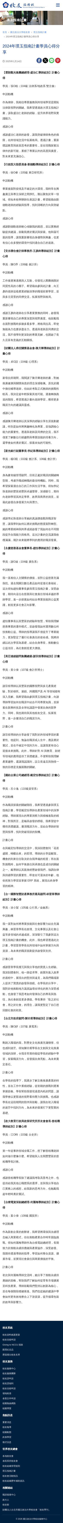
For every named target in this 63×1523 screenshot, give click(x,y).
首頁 (5, 32)
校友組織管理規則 (11, 1466)
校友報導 (7, 1427)
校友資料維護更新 (11, 1334)
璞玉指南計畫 (40, 32)
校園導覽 (7, 1408)
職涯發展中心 (9, 1494)
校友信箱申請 (9, 1339)
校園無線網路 (9, 1403)
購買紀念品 (8, 1349)
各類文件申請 (9, 1398)
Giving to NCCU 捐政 (13, 1344)
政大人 (6, 1500)
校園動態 (7, 1432)
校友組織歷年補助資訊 (13, 1481)
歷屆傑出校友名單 (11, 1354)
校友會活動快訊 (10, 1476)
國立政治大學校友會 (20, 32)
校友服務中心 (9, 1368)
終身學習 (7, 1437)
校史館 (6, 1504)
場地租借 (7, 1393)
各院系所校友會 (10, 1461)
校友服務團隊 (9, 1373)
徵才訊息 (7, 1442)
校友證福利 (8, 1383)
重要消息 (7, 1422)
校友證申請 (8, 1378)
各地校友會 (8, 1456)
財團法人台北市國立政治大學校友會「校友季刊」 (27, 1509)
